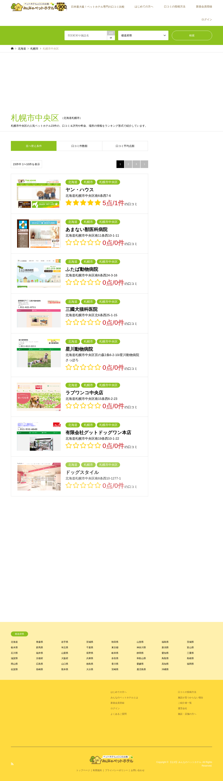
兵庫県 (89, 658)
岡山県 (14, 664)
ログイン (206, 19)
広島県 (39, 664)
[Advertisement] (111, 81)
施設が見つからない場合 (190, 697)
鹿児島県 (141, 669)
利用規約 (97, 770)
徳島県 (89, 664)
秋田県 (115, 642)
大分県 (89, 669)
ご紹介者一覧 (185, 703)
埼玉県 (64, 647)
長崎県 (39, 669)
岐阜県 (115, 653)
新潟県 (165, 647)
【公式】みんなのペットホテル (185, 762)
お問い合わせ (138, 770)
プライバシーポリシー (116, 770)
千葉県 (89, 647)
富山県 (190, 647)
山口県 (64, 664)
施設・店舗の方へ (187, 714)
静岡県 (140, 653)
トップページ (83, 770)
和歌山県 (141, 658)
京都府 (39, 658)
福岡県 (190, 664)
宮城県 (89, 642)
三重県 (190, 653)
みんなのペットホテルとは (124, 697)
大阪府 (64, 658)
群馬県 (39, 647)
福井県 (39, 653)
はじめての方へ (144, 6)
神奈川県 (141, 647)
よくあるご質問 (119, 714)
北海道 (14, 642)
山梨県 (64, 653)
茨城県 (190, 642)
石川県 (14, 653)
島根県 (190, 658)
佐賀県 (14, 669)
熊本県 (64, 669)
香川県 (115, 664)
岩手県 (64, 642)
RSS (12, 764)
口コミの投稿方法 (174, 6)
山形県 (140, 642)
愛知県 (165, 653)
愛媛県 (140, 664)
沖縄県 (165, 669)
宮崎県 (115, 669)
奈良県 (115, 658)
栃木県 (14, 647)
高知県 (165, 664)
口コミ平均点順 (125, 145)
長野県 (89, 653)
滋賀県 (14, 658)
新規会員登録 (204, 6)
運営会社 (182, 708)
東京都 (115, 647)
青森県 (39, 642)
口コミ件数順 (79, 145)
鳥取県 (165, 658)
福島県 (165, 642)
